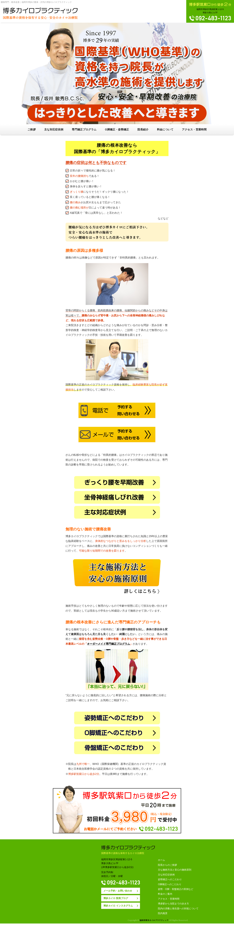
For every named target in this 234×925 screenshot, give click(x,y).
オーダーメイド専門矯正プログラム (108, 643)
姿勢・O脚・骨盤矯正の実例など (175, 889)
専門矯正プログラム (84, 129)
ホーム (161, 860)
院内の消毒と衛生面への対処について (178, 908)
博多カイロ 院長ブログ (115, 898)
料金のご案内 (165, 893)
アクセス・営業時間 (194, 129)
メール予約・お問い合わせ (117, 890)
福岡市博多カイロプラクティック (153, 920)
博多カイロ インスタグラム (118, 905)
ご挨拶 (31, 129)
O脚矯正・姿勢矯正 (117, 129)
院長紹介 (142, 129)
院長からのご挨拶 (167, 865)
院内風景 (162, 913)
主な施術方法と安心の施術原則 (174, 869)
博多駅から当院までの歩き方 (173, 903)
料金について (165, 129)
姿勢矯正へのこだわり (170, 879)
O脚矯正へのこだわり (169, 884)
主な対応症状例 (53, 129)
